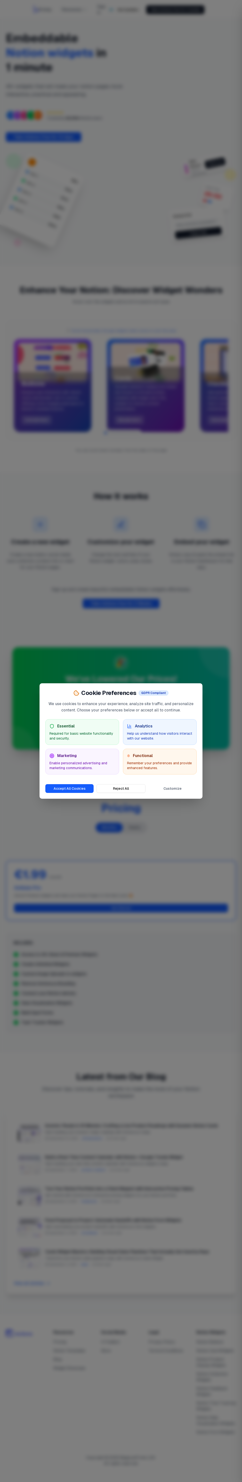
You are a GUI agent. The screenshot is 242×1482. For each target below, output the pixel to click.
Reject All (121, 788)
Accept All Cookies (70, 788)
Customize (172, 788)
